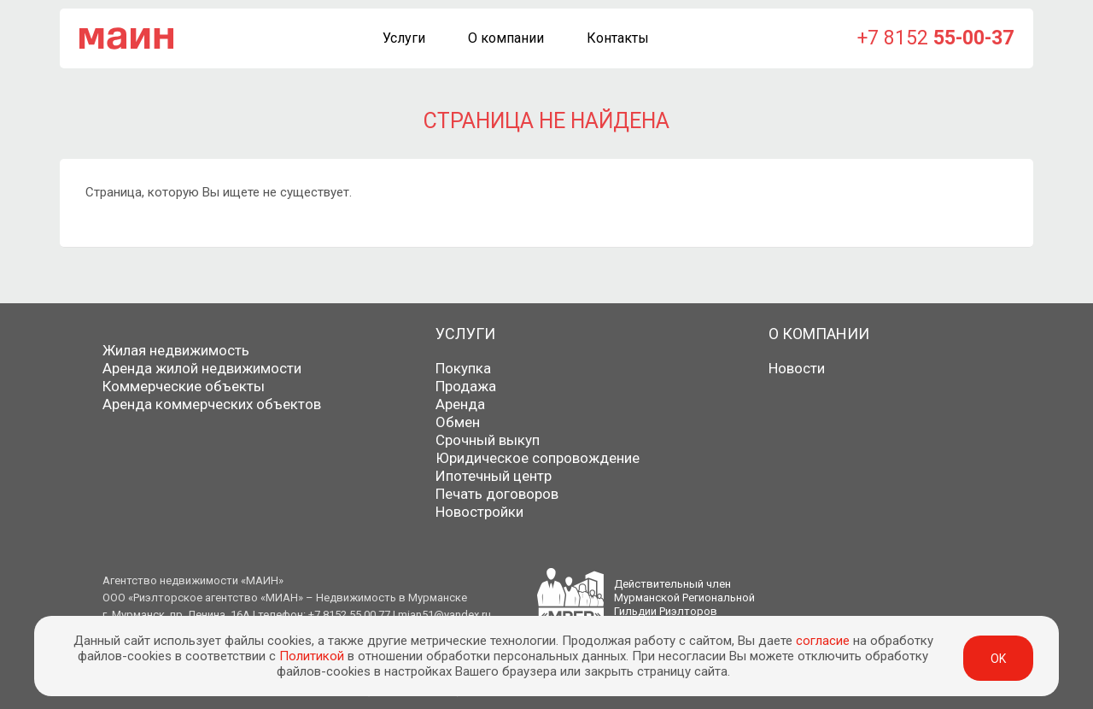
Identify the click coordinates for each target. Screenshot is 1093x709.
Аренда (460, 404)
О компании (506, 38)
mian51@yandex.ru (444, 614)
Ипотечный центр (493, 475)
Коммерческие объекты (183, 386)
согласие (823, 640)
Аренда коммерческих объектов (211, 404)
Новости (797, 368)
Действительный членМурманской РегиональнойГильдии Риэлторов (684, 597)
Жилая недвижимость (175, 350)
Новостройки (479, 511)
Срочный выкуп (487, 439)
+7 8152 (935, 38)
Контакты (618, 38)
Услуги (404, 38)
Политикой (311, 656)
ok (998, 658)
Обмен (457, 422)
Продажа (465, 386)
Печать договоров (496, 493)
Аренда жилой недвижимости (201, 368)
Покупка (463, 368)
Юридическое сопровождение (537, 457)
